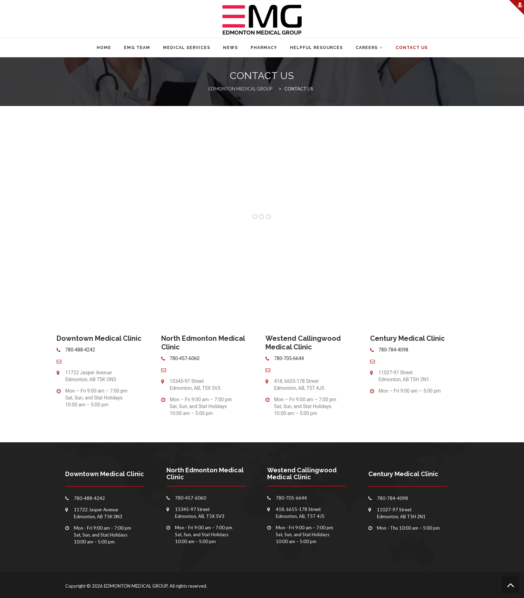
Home (104, 47)
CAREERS (367, 47)
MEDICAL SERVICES (186, 47)
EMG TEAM (137, 47)
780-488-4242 (80, 350)
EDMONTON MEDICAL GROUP (135, 586)
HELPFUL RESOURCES (316, 47)
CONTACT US (412, 47)
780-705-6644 (289, 358)
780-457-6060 (185, 358)
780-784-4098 (393, 350)
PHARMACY (264, 47)
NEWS (230, 47)
